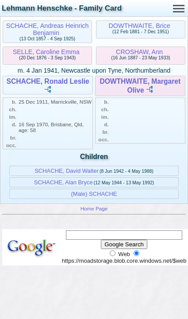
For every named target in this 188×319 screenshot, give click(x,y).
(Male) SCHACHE (94, 194)
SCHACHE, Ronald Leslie (48, 81)
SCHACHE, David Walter (67, 170)
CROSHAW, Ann (139, 51)
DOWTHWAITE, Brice (139, 25)
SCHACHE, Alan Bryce (63, 182)
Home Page (94, 208)
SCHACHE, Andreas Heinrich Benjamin (47, 29)
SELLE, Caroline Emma (46, 51)
